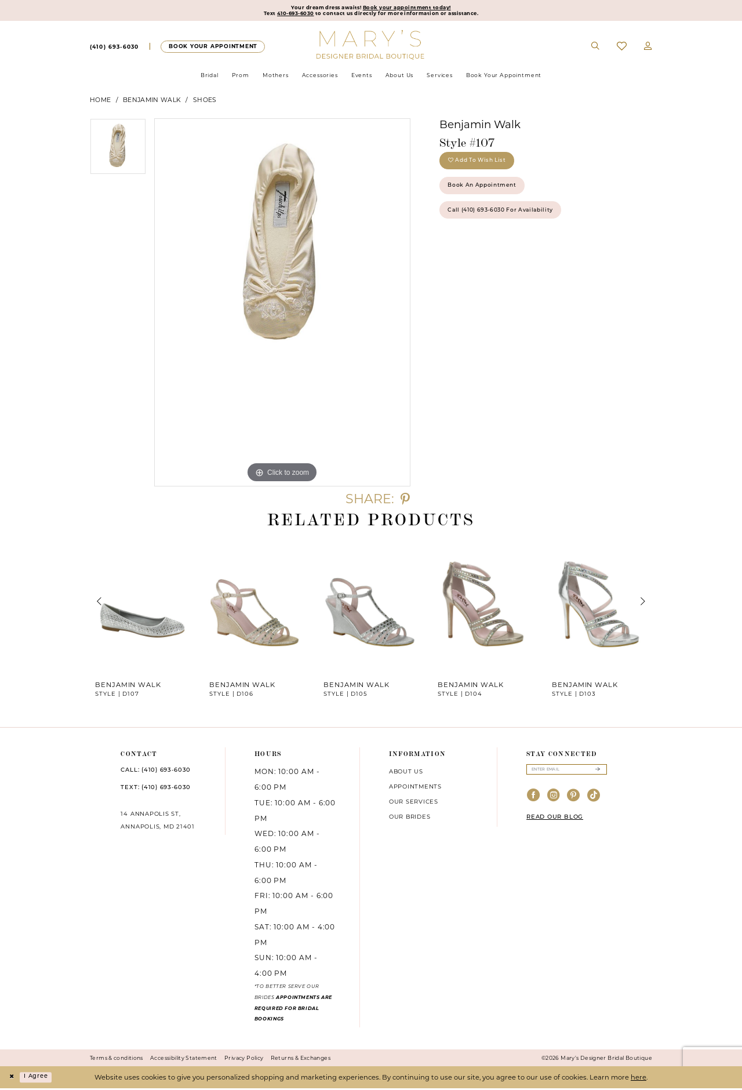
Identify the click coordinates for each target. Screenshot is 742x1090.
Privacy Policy (243, 1060)
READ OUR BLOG (554, 821)
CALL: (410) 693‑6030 (156, 772)
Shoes (205, 102)
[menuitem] (114, 48)
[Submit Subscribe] (597, 772)
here (638, 1079)
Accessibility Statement (183, 1060)
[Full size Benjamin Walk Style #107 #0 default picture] (282, 304)
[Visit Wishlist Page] (621, 48)
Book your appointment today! (413, 8)
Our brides (410, 818)
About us (406, 773)
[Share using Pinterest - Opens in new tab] (405, 501)
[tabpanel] (118, 152)
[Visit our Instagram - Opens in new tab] (554, 800)
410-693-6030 (285, 15)
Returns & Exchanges (300, 1060)
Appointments (415, 788)
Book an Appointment (489, 194)
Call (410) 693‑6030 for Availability (510, 223)
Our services (413, 803)
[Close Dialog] (12, 1079)
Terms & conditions (116, 1060)
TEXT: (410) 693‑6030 (156, 790)
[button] (648, 49)
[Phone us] (114, 48)
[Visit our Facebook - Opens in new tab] (533, 800)
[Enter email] (566, 772)
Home (100, 102)
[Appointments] (212, 48)
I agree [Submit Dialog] (40, 1079)
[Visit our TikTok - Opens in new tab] (594, 800)
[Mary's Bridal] (371, 46)
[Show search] (596, 49)
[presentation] (142, 604)
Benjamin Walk (152, 102)
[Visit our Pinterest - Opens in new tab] (573, 800)
